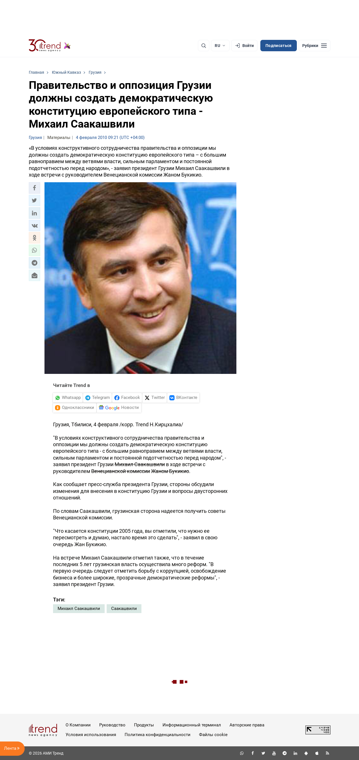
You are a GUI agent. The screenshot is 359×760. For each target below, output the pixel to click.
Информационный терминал (192, 725)
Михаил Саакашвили (79, 608)
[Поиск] (203, 45)
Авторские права (247, 725)
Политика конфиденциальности (157, 734)
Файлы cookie (213, 734)
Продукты (144, 725)
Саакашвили (124, 608)
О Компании (78, 725)
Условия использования (91, 734)
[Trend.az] (50, 45)
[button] (34, 188)
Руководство (112, 725)
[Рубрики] (314, 45)
